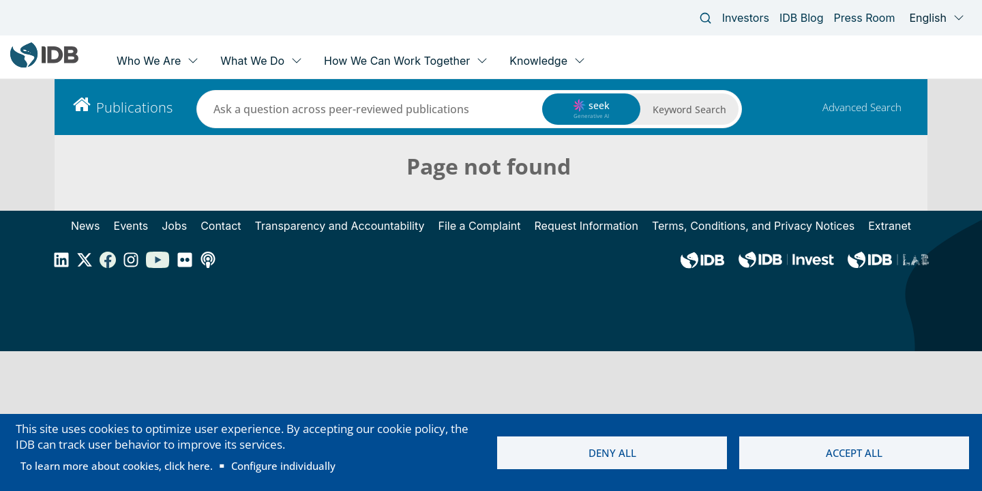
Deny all (612, 453)
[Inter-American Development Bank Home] (44, 64)
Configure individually (283, 466)
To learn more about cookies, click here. (116, 466)
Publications (134, 107)
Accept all (854, 453)
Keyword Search (689, 109)
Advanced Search (862, 107)
